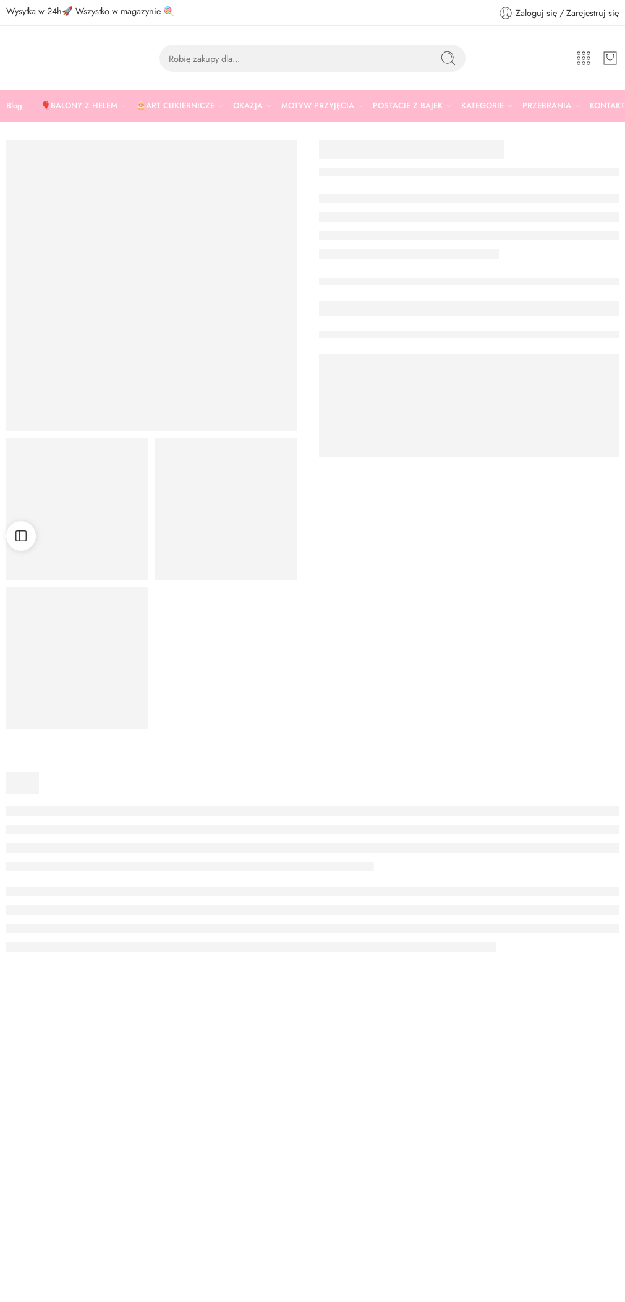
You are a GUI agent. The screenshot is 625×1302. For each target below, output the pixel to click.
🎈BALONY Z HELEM (79, 106)
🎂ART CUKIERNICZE (175, 106)
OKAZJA (248, 106)
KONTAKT (607, 105)
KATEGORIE (482, 106)
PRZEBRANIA (546, 106)
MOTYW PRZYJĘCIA (317, 106)
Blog (14, 105)
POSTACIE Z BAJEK (408, 106)
